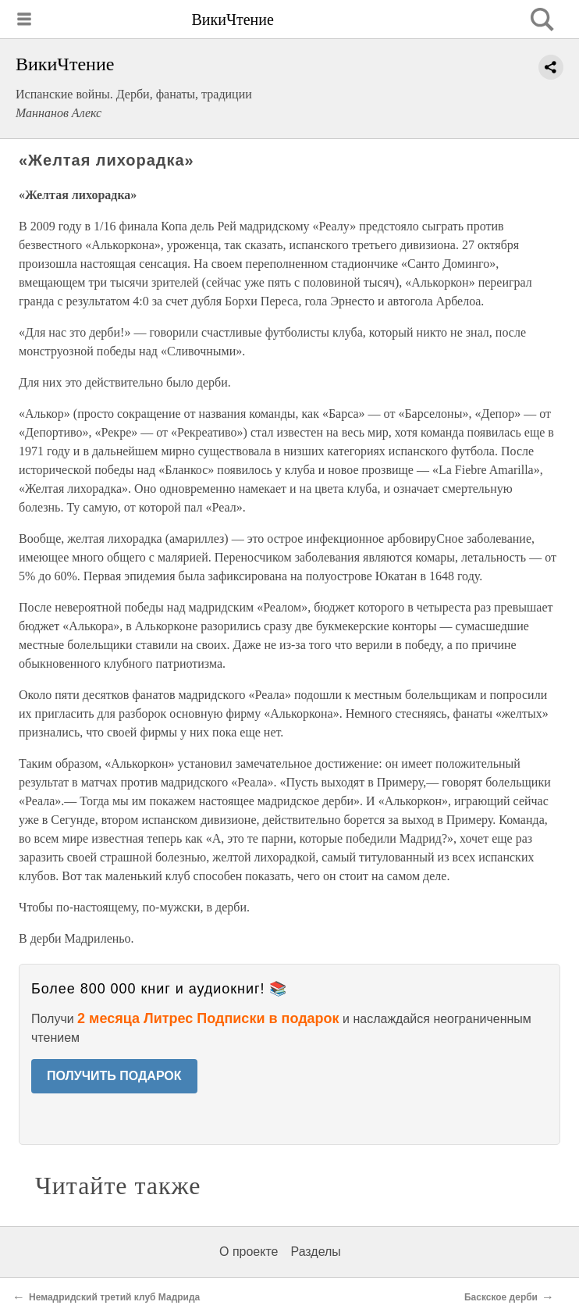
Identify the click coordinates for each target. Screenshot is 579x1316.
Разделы (315, 1251)
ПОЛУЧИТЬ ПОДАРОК (114, 1075)
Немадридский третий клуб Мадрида (114, 1297)
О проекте (248, 1251)
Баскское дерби (501, 1297)
